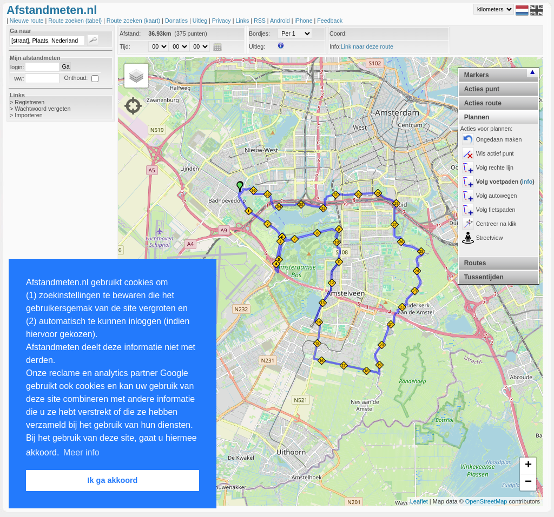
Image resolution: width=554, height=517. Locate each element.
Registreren (29, 102)
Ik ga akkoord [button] (113, 480)
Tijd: (125, 46)
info (527, 181)
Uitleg (201, 20)
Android (281, 20)
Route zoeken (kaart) (134, 20)
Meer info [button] (81, 452)
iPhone (304, 20)
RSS (260, 20)
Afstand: (130, 33)
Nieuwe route (27, 20)
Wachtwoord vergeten (42, 108)
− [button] (528, 482)
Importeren (29, 115)
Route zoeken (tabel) (75, 20)
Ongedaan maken (499, 139)
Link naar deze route (367, 46)
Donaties (177, 20)
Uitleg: (257, 46)
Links (242, 20)
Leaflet (419, 501)
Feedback (329, 20)
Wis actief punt (495, 153)
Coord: (338, 33)
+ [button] (528, 466)
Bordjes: (259, 33)
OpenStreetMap (486, 501)
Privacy (222, 20)
